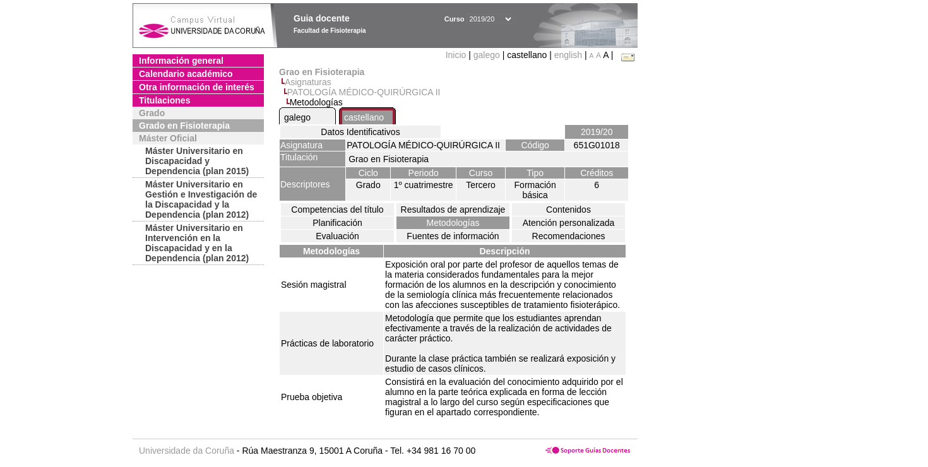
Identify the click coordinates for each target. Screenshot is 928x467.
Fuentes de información (453, 236)
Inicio (457, 55)
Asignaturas (308, 82)
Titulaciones (164, 100)
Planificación (337, 223)
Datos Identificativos (360, 132)
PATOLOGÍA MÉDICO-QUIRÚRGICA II (364, 92)
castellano (364, 117)
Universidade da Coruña (186, 451)
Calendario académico (186, 74)
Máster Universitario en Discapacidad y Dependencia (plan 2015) (197, 161)
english (568, 55)
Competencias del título (337, 209)
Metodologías (452, 223)
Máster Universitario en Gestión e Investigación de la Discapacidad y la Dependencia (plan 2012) (201, 199)
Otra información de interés (196, 87)
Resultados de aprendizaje (453, 209)
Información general (181, 61)
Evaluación (337, 236)
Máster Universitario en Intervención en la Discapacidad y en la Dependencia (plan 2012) (197, 243)
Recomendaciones (568, 236)
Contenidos (568, 209)
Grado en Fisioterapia (184, 126)
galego (486, 55)
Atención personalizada (569, 223)
